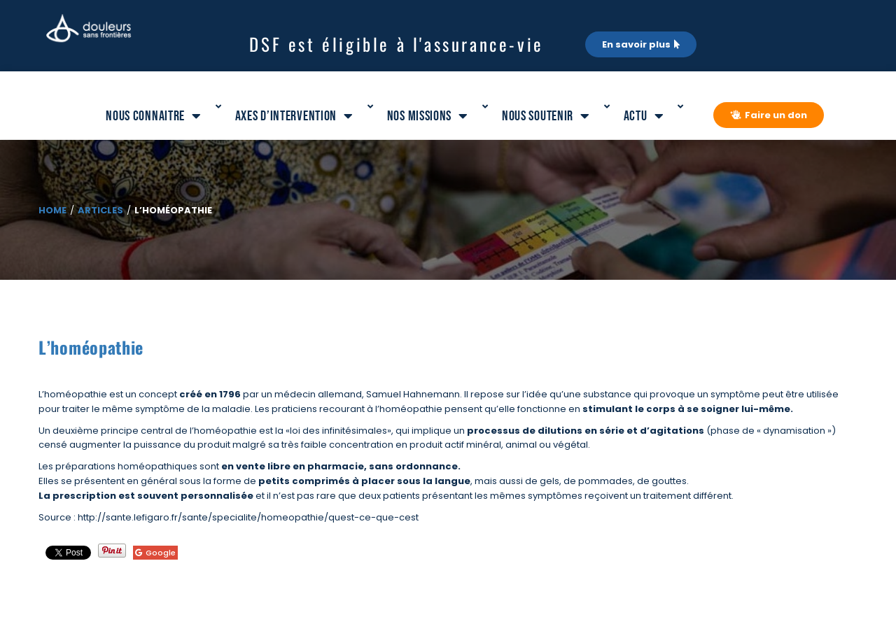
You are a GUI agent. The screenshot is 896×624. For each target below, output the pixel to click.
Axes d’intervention (294, 116)
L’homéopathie (91, 347)
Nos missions (427, 116)
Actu (644, 116)
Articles (100, 210)
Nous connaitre (154, 116)
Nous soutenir (546, 116)
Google (155, 552)
